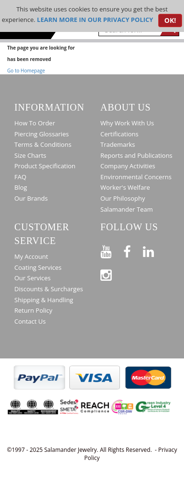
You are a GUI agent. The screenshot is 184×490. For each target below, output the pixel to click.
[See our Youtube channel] (111, 250)
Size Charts (30, 155)
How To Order (34, 123)
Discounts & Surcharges (48, 289)
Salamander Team (126, 209)
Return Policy (33, 310)
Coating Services (38, 267)
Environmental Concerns (136, 177)
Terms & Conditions (42, 144)
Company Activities (127, 166)
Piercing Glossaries (41, 134)
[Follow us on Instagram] (111, 273)
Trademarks (117, 144)
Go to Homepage (26, 70)
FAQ (20, 177)
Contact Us (30, 321)
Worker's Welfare (125, 187)
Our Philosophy (122, 198)
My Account (31, 256)
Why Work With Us (127, 123)
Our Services (32, 278)
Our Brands (31, 198)
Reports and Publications (136, 155)
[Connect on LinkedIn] (154, 250)
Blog (20, 187)
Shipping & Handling (43, 300)
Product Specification (45, 166)
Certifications (119, 134)
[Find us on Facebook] (133, 250)
